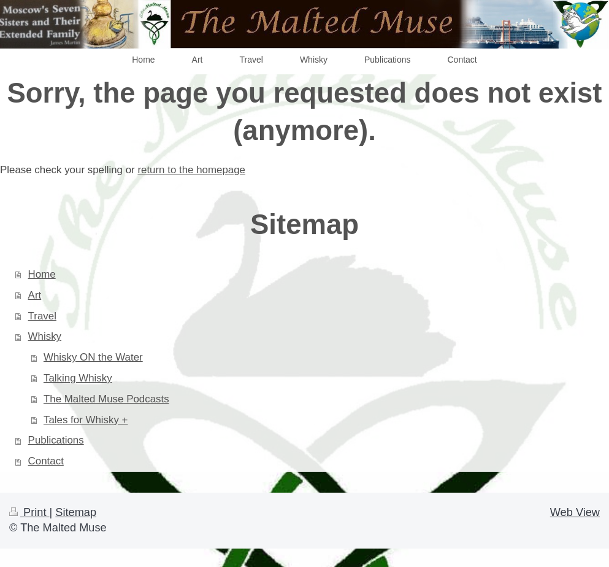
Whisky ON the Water (93, 357)
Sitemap (75, 512)
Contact (46, 461)
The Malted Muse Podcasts (106, 399)
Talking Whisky (78, 378)
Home (42, 274)
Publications (56, 440)
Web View (575, 512)
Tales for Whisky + (86, 420)
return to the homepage (191, 170)
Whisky (44, 336)
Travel (42, 316)
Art (35, 295)
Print (29, 512)
